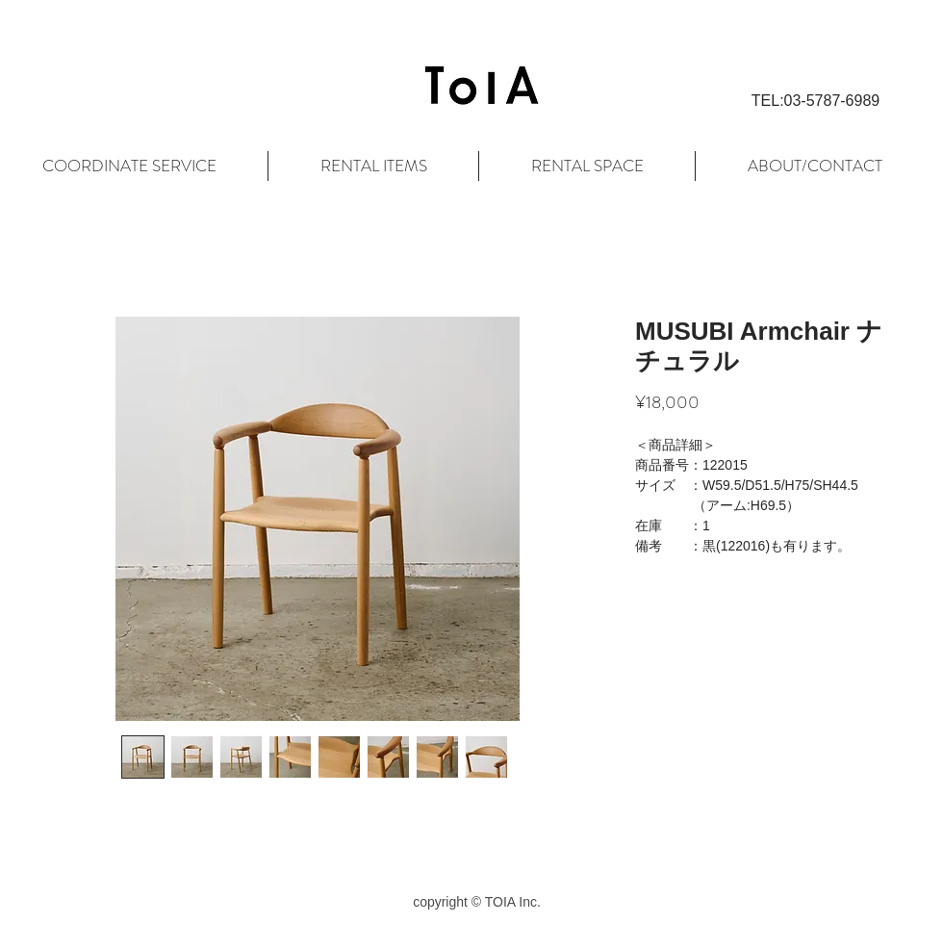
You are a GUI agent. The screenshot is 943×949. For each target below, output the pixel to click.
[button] (815, 101)
